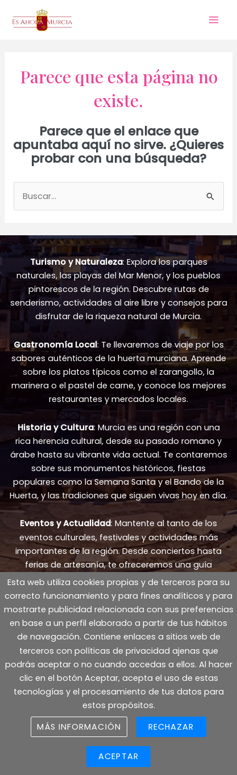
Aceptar (118, 756)
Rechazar (171, 726)
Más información (78, 726)
